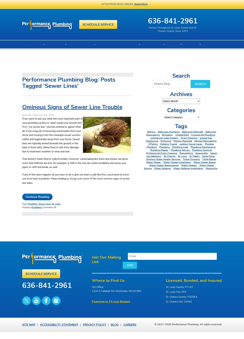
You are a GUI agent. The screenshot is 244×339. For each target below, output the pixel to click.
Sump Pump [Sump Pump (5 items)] (208, 156)
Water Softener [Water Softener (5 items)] (162, 168)
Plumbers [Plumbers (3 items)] (152, 147)
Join (125, 273)
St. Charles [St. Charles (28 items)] (169, 156)
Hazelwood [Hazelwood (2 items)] (152, 141)
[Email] (176, 263)
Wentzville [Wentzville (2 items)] (211, 168)
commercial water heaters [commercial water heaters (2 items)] (164, 138)
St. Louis (56, 212)
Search (200, 84)
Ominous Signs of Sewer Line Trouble (72, 110)
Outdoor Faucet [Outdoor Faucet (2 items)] (168, 144)
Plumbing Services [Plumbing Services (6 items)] (202, 150)
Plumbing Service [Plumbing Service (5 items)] (180, 150)
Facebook (40, 303)
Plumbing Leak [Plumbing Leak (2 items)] (180, 147)
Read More (141, 4)
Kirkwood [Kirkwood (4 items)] (166, 141)
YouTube (33, 303)
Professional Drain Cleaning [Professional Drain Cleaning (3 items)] (161, 153)
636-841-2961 (188, 21)
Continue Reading (37, 205)
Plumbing (32, 212)
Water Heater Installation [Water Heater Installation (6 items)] (177, 162)
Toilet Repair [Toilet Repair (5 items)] (209, 159)
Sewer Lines (44, 212)
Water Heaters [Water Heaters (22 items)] (189, 165)
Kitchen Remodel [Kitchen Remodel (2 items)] (183, 141)
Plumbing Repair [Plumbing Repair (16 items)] (159, 150)
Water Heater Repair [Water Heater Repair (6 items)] (205, 162)
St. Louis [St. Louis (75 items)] (182, 156)
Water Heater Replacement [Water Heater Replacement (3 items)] (164, 165)
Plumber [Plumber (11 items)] (209, 144)
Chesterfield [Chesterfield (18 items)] (182, 134)
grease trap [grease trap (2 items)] (206, 138)
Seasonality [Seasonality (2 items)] (201, 153)
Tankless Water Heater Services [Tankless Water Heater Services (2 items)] (163, 159)
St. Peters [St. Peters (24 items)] (194, 156)
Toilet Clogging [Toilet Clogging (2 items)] (191, 159)
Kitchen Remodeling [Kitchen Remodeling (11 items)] (205, 141)
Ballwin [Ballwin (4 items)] (151, 131)
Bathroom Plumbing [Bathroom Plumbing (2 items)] (169, 131)
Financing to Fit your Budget (111, 309)
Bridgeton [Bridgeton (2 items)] (167, 134)
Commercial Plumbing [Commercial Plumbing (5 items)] (203, 134)
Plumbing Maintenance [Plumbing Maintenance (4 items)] (203, 147)
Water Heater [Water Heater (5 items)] (153, 162)
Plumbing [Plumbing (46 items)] (164, 147)
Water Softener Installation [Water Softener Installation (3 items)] (188, 168)
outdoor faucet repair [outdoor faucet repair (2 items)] (191, 144)
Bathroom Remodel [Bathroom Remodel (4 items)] (192, 131)
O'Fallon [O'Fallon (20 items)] (153, 144)
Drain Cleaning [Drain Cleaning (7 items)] (189, 138)
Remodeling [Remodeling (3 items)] (186, 153)
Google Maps (48, 303)
